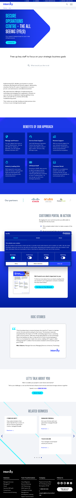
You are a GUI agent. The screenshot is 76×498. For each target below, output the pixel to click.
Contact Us (11, 42)
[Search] (40, 65)
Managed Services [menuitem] (8, 462)
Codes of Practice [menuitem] (49, 486)
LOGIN (26, 1)
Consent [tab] (15, 238)
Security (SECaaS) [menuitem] (8, 468)
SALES (49, 1)
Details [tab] (38, 238)
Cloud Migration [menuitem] (25, 462)
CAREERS (36, 1)
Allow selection (38, 263)
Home (5, 8)
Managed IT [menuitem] (6, 464)
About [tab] (60, 238)
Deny (16, 263)
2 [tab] (37, 438)
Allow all (59, 263)
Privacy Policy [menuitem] (29, 486)
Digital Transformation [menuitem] (27, 477)
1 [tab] (34, 438)
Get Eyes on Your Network (44, 269)
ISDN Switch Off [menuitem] (25, 468)
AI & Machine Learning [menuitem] (27, 474)
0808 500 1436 (42, 370)
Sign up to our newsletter (65, 469)
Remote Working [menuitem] (26, 464)
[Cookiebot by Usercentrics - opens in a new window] (63, 233)
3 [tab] (39, 438)
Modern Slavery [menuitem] (38, 486)
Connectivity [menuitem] (7, 470)
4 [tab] (41, 438)
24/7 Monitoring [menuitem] (25, 466)
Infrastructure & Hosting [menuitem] (10, 472)
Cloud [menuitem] (5, 466)
